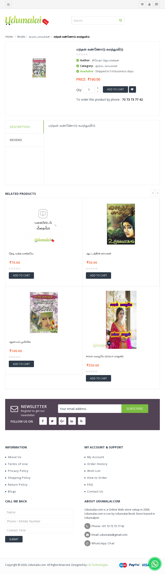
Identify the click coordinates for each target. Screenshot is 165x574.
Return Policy (16, 484)
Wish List (92, 471)
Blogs (10, 491)
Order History (96, 464)
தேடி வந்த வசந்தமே (21, 253)
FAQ (88, 484)
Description (20, 127)
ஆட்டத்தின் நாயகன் (98, 253)
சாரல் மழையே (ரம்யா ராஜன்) (104, 356)
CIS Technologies (97, 565)
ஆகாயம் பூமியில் (20, 342)
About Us (13, 457)
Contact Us (93, 491)
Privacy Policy (17, 471)
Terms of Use (16, 464)
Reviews (16, 140)
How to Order (95, 478)
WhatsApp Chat (103, 543)
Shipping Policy (18, 478)
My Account (94, 457)
